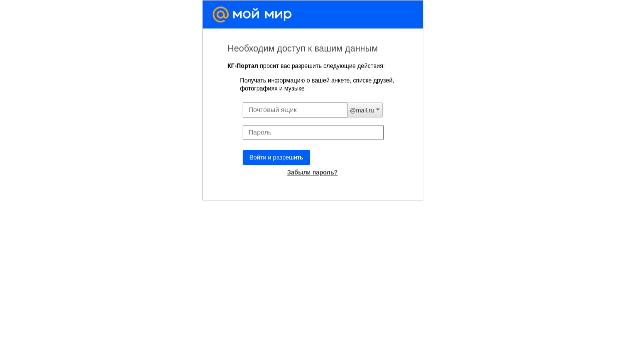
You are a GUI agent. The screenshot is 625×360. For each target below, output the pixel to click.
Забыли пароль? (312, 172)
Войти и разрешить (276, 157)
